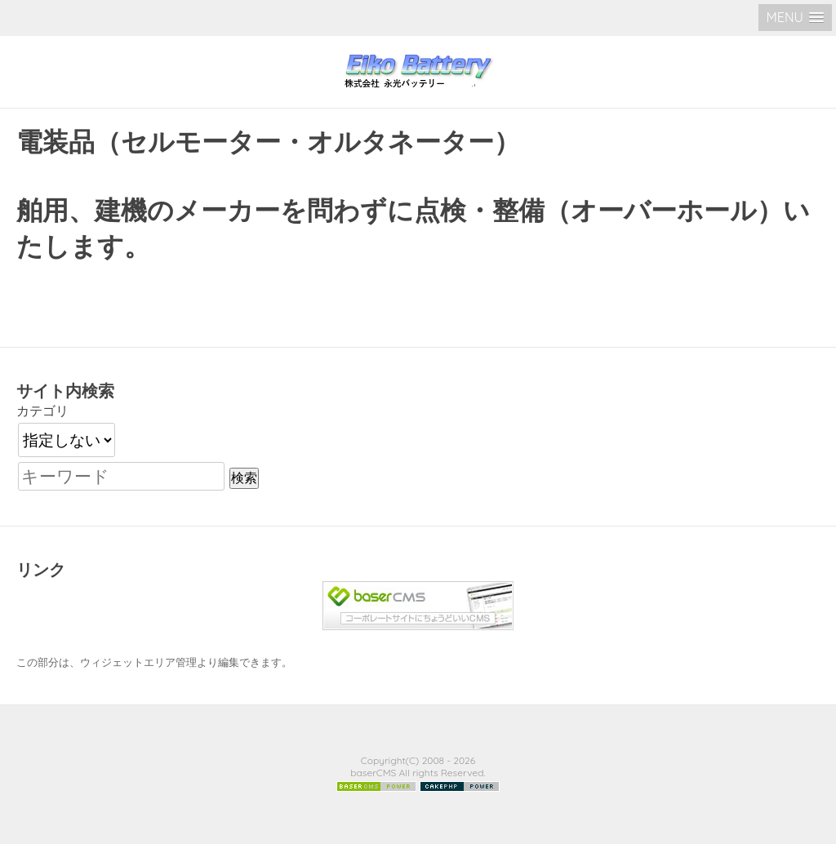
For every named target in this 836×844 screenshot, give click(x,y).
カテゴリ (42, 410)
